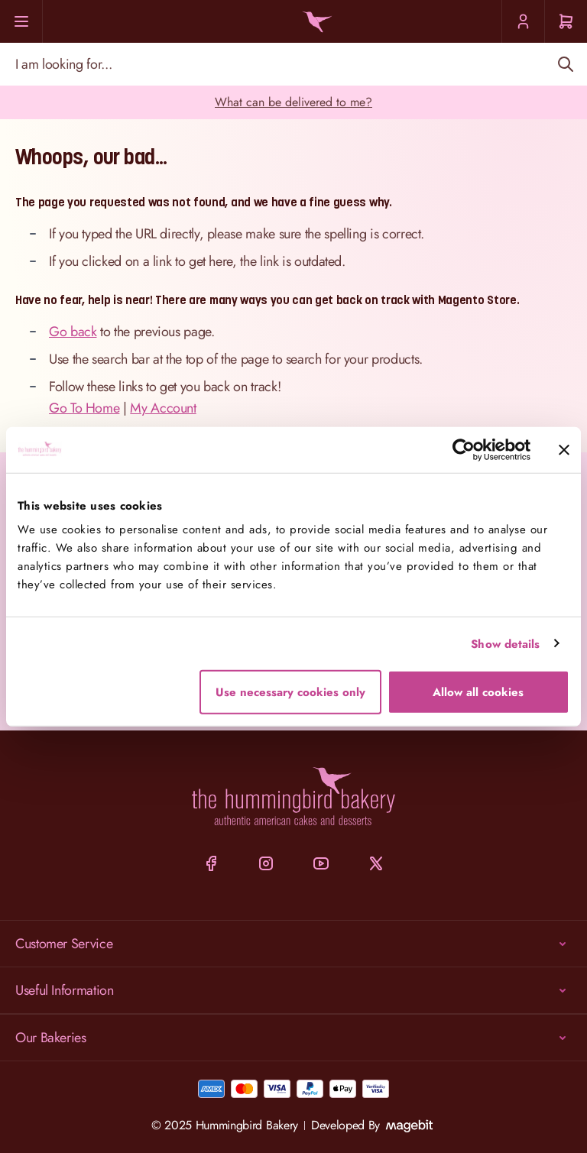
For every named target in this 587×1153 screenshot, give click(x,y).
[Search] (565, 64)
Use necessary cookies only (290, 692)
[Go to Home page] (314, 22)
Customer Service (293, 944)
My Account (163, 408)
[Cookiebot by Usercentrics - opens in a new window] (463, 449)
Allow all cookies (478, 692)
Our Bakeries (293, 1038)
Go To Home (84, 408)
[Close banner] (564, 449)
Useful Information (293, 990)
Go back (72, 332)
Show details (505, 643)
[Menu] (21, 21)
